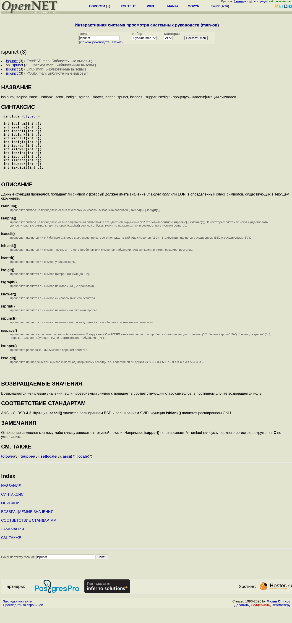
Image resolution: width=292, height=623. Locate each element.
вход (248, 1)
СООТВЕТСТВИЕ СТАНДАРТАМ (28, 534)
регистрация (260, 1)
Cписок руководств (95, 42)
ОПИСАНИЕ (11, 517)
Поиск (215, 6)
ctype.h (30, 117)
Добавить (241, 618)
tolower (7, 470)
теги (225, 6)
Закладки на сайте (17, 615)
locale (82, 470)
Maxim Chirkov (278, 615)
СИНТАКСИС (12, 508)
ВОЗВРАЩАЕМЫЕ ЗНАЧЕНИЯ (27, 525)
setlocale (48, 470)
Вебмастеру (281, 618)
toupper (27, 470)
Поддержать (260, 618)
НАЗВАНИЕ (11, 499)
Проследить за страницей (23, 618)
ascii (67, 470)
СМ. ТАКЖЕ (11, 551)
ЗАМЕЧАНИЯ (12, 543)
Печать (117, 42)
